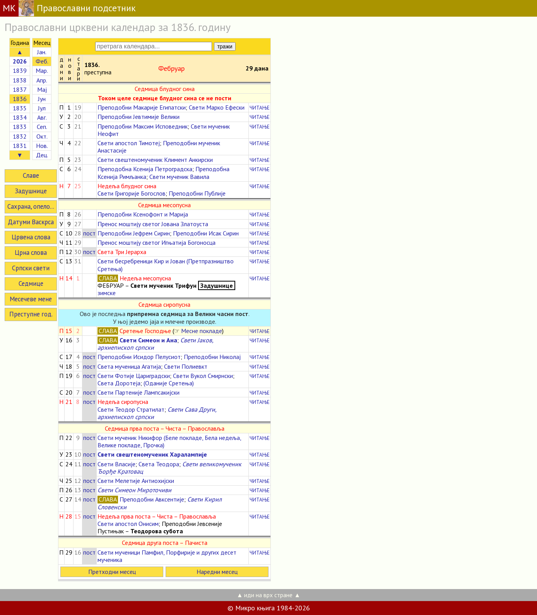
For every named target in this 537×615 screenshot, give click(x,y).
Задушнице (31, 191)
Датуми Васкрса (31, 222)
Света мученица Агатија (129, 366)
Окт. (42, 136)
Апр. (41, 80)
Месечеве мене (31, 299)
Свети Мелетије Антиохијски (135, 480)
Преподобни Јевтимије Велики (138, 116)
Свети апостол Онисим (128, 523)
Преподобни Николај (212, 357)
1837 (20, 89)
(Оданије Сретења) (169, 383)
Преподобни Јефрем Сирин (133, 233)
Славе (31, 175)
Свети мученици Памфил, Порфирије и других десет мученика (166, 555)
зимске (106, 293)
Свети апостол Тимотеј (128, 143)
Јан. (41, 52)
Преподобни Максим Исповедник (142, 126)
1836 (20, 99)
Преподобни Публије (197, 193)
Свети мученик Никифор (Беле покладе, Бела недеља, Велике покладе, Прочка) (169, 441)
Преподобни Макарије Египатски (141, 107)
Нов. (42, 145)
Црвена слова (31, 237)
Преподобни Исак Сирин (206, 233)
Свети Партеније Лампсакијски (138, 392)
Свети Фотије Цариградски (133, 376)
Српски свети (31, 268)
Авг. (42, 117)
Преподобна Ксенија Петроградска (144, 169)
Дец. (42, 155)
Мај (42, 89)
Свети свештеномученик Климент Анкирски (155, 159)
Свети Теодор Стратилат (130, 409)
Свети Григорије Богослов (131, 193)
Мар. (42, 70)
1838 (20, 80)
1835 (20, 108)
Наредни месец (217, 571)
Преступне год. (31, 314)
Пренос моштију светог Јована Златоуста (152, 224)
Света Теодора (159, 464)
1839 (20, 70)
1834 (20, 117)
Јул (42, 108)
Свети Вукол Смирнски (203, 376)
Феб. (42, 61)
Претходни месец (112, 571)
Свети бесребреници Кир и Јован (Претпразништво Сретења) (165, 264)
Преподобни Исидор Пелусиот (139, 357)
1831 (20, 145)
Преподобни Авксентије (152, 499)
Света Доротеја (118, 383)
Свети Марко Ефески (217, 107)
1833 (20, 127)
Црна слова (31, 252)
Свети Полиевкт (185, 366)
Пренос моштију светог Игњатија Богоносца (156, 242)
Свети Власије (116, 464)
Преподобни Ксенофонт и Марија (142, 214)
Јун (42, 99)
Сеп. (42, 127)
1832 (20, 136)
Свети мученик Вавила (179, 176)
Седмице (31, 283)
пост (89, 233)
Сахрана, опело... (30, 206)
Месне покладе (201, 331)
